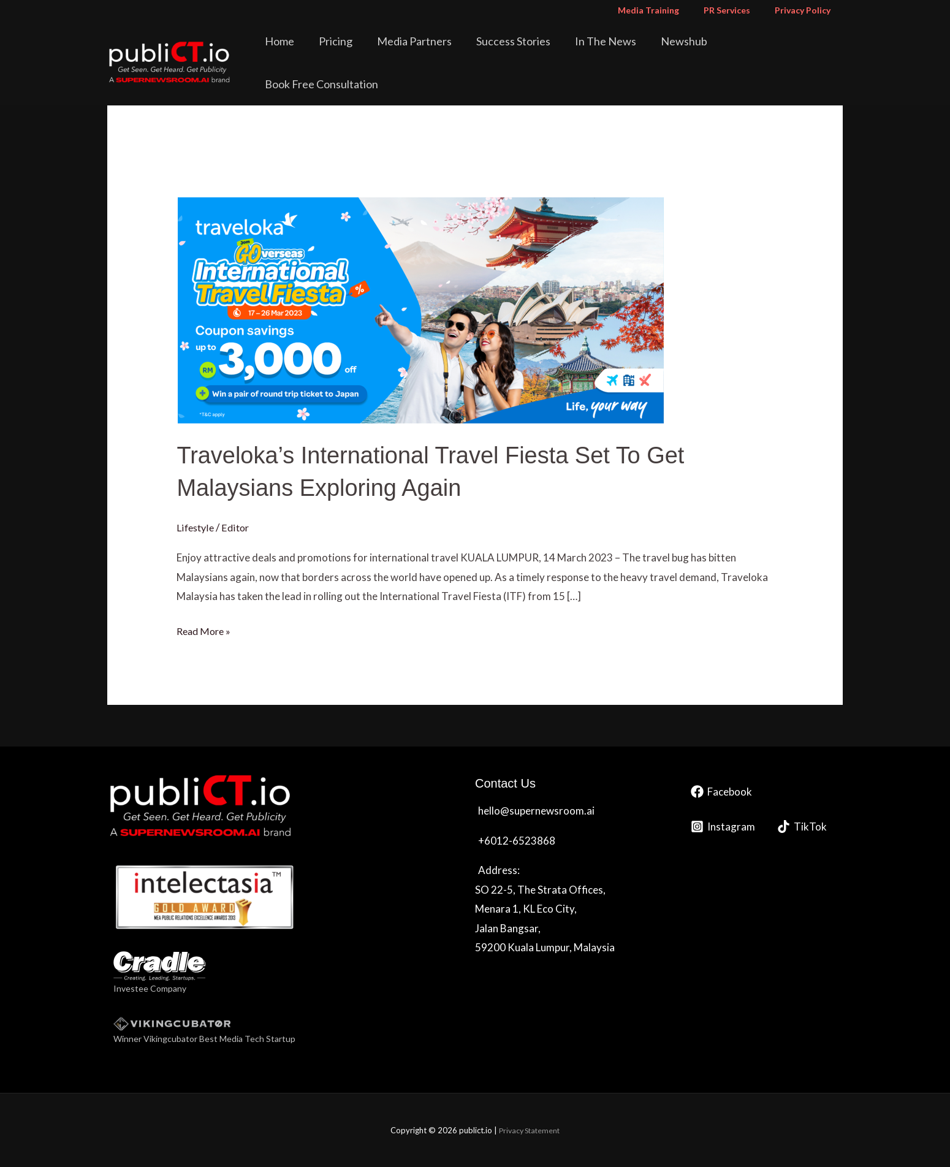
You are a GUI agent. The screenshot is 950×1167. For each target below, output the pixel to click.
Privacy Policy (806, 10)
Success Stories (530, 51)
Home (322, 51)
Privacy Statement (529, 1130)
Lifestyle (196, 526)
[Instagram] (723, 825)
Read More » (205, 629)
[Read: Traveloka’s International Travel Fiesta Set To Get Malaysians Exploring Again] (420, 308)
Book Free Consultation (780, 51)
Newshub (684, 51)
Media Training (666, 10)
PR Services (738, 10)
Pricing (370, 51)
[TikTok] (802, 825)
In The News (614, 51)
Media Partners (440, 51)
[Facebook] (721, 791)
